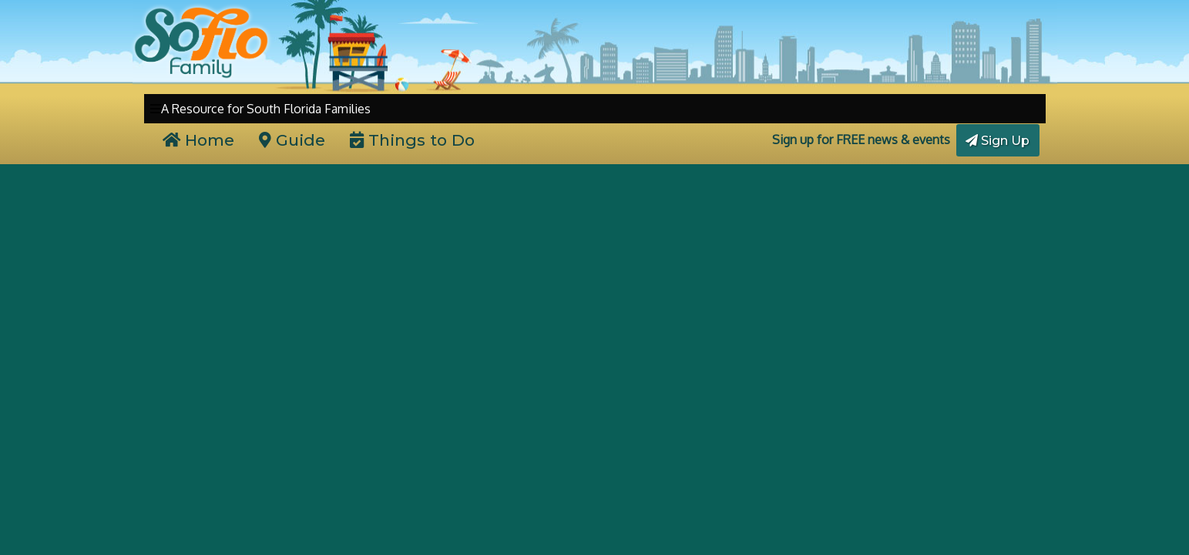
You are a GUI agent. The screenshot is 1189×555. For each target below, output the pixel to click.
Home (198, 140)
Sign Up (997, 140)
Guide (292, 140)
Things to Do (412, 140)
